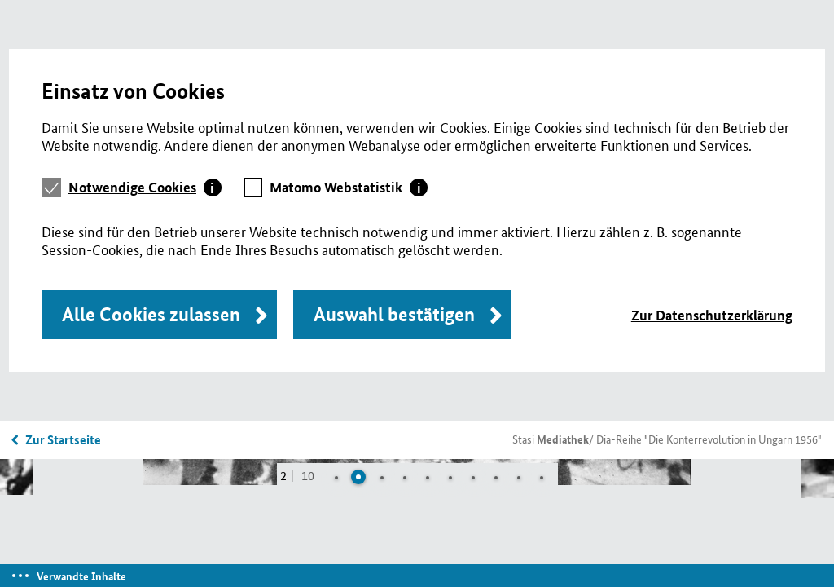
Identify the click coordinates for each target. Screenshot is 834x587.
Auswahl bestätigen (394, 314)
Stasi (550, 438)
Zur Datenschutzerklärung (711, 315)
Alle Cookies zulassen (151, 314)
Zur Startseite (63, 439)
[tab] (145, 187)
